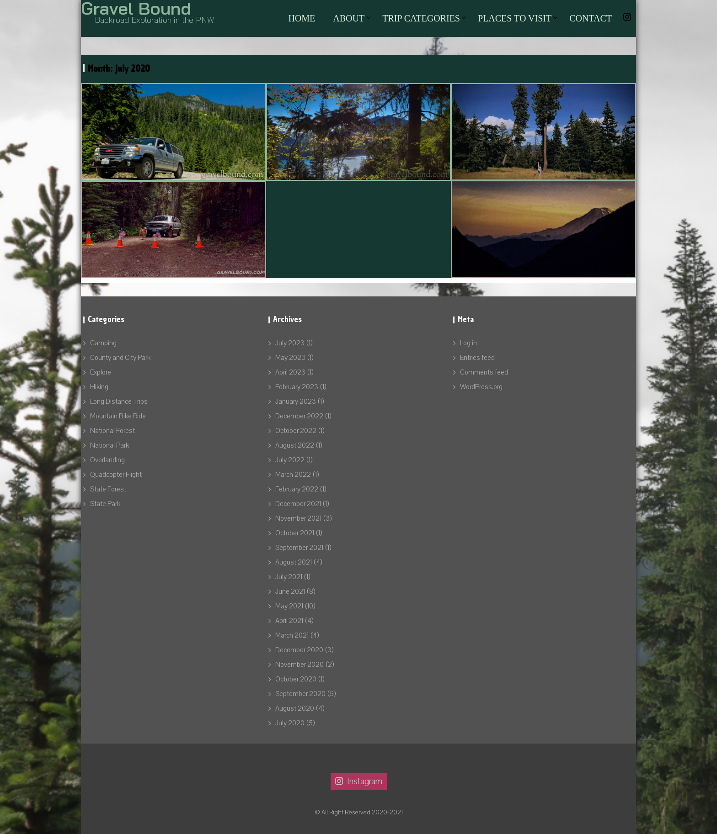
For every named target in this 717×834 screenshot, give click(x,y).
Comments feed (484, 372)
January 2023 (295, 401)
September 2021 (299, 547)
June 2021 (290, 591)
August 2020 (294, 708)
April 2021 (289, 620)
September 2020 (300, 693)
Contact (590, 18)
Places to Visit (514, 18)
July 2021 (288, 576)
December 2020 (299, 650)
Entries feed (477, 357)
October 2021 (294, 533)
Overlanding (107, 460)
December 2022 (299, 416)
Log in (468, 343)
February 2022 (296, 489)
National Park (109, 445)
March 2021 (292, 635)
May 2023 (290, 357)
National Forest (112, 430)
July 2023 (290, 343)
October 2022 (295, 430)
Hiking (99, 386)
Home (301, 18)
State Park (105, 503)
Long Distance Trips (119, 401)
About (348, 18)
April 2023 (290, 372)
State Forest (108, 489)
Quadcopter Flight (116, 474)
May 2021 (289, 606)
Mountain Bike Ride (118, 416)
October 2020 (295, 679)
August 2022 (294, 445)
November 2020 (299, 664)
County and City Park (120, 357)
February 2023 (296, 386)
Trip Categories (421, 18)
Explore (100, 372)
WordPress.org (481, 386)
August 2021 (293, 562)
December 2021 (298, 503)
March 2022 (293, 474)
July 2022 (290, 460)
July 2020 (290, 723)
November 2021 (298, 518)
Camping (103, 343)
